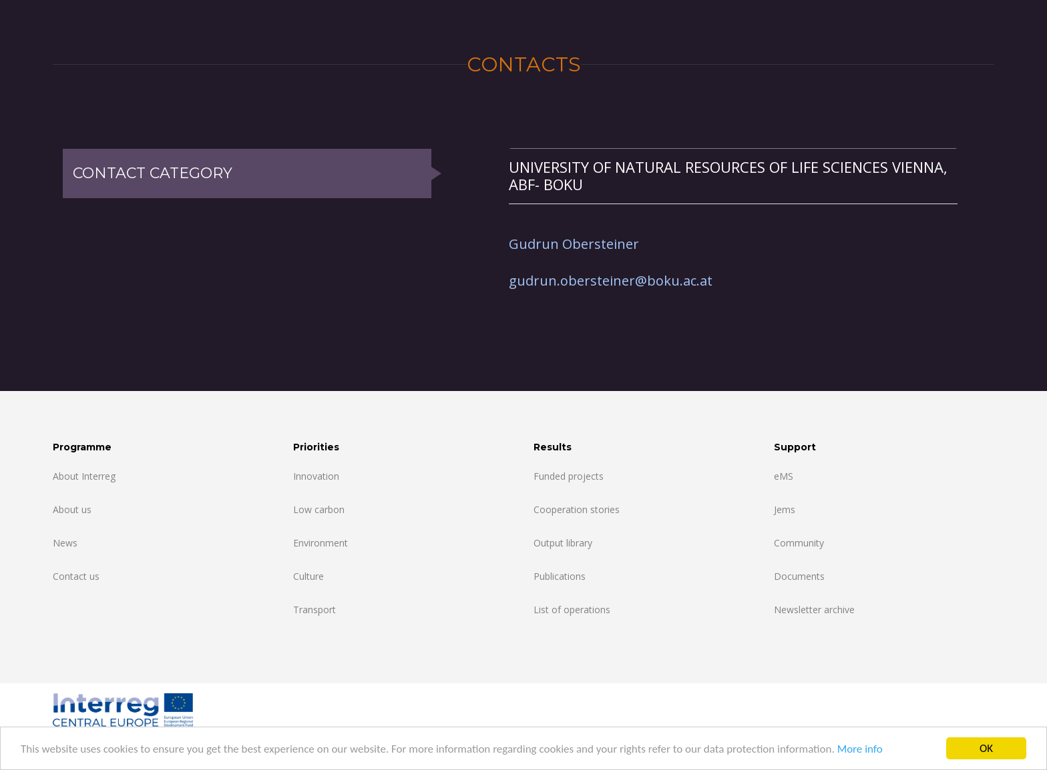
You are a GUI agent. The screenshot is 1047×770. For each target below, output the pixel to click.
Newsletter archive (814, 609)
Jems (784, 509)
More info (860, 749)
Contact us (76, 576)
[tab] (733, 176)
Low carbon (319, 509)
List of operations (572, 609)
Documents (799, 576)
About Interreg (84, 476)
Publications (560, 576)
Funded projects (569, 476)
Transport (314, 609)
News (65, 542)
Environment (320, 542)
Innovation (316, 476)
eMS (783, 476)
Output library (563, 542)
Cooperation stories (577, 509)
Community (799, 542)
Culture (308, 576)
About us (72, 509)
